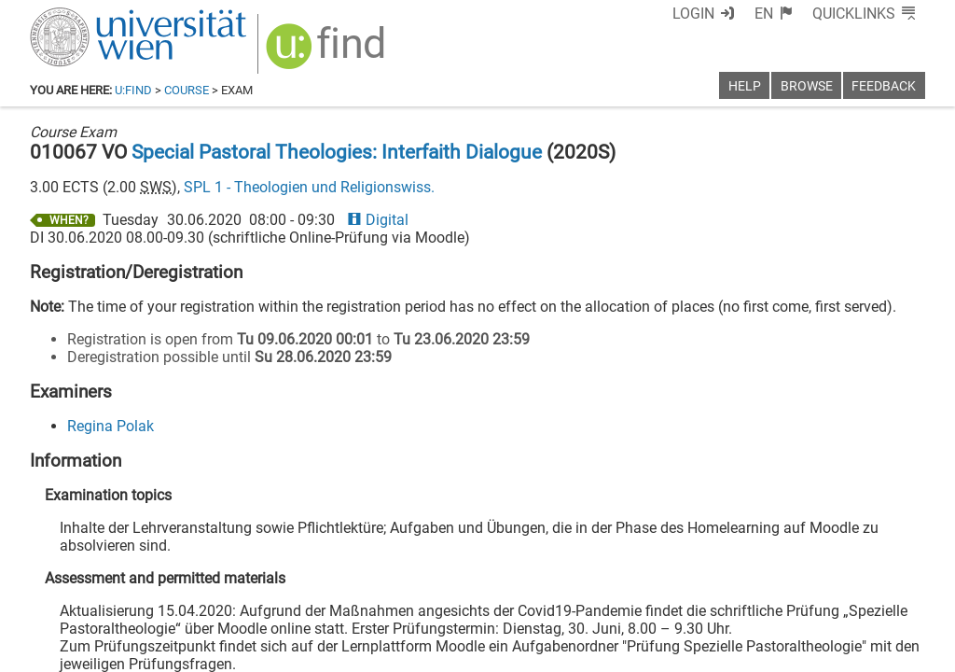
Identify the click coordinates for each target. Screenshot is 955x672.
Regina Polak (110, 426)
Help (744, 86)
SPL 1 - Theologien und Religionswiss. (309, 187)
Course (186, 90)
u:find (133, 90)
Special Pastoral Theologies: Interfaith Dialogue (336, 152)
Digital (377, 220)
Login (693, 13)
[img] (327, 53)
